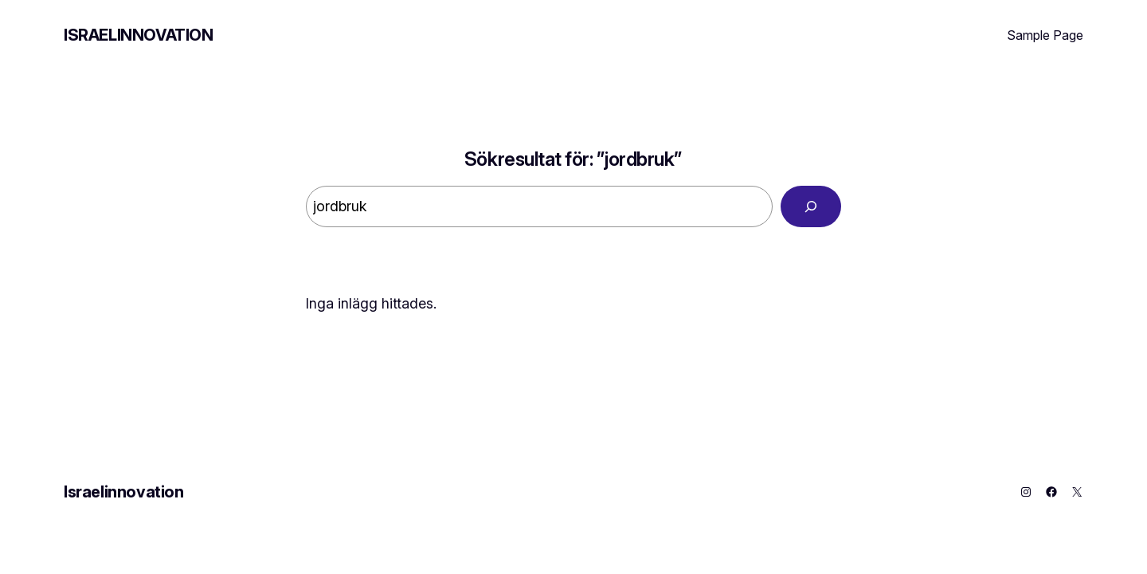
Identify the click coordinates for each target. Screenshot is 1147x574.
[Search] (811, 206)
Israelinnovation (138, 35)
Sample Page (1045, 35)
